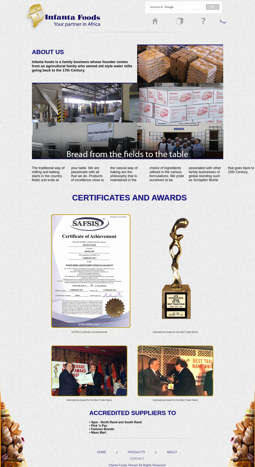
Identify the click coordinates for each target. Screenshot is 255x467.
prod (173, 21)
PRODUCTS (136, 452)
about (198, 21)
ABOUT (172, 452)
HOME (101, 452)
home (150, 21)
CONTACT (137, 458)
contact (223, 21)
